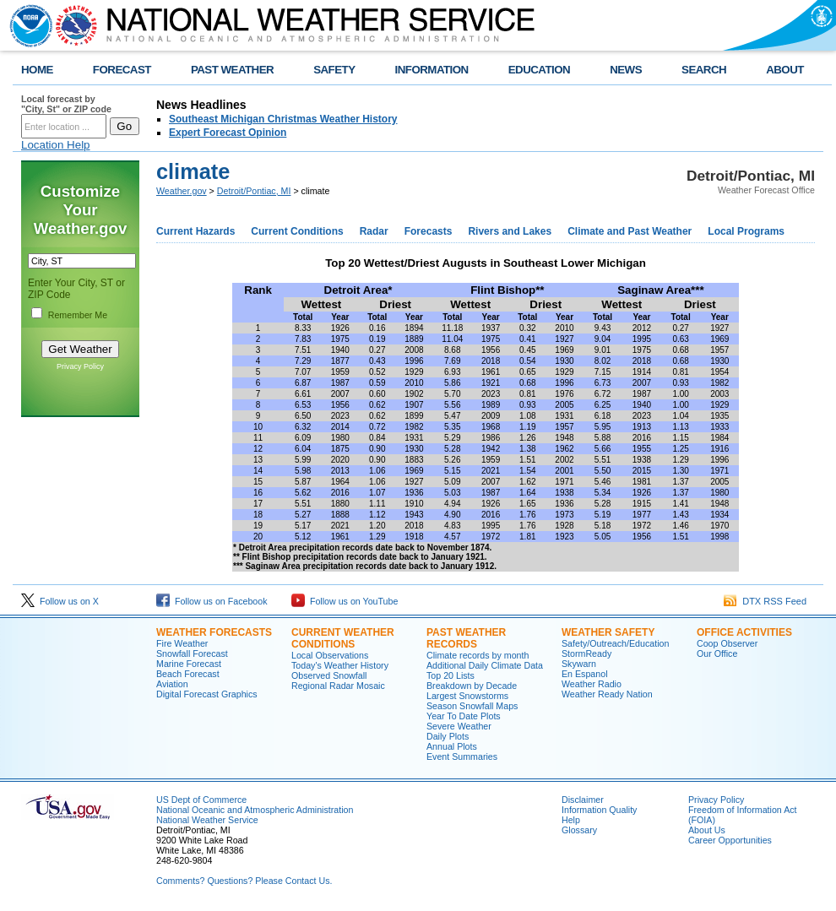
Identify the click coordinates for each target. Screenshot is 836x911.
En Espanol (585, 674)
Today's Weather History (339, 665)
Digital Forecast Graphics (207, 694)
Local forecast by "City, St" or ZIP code (66, 104)
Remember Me (77, 315)
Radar (374, 231)
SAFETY (334, 69)
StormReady (586, 653)
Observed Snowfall (328, 675)
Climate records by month (477, 655)
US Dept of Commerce (201, 799)
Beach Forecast (188, 674)
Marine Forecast (188, 664)
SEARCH (703, 69)
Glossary (579, 830)
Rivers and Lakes (509, 231)
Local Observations (329, 655)
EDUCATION (539, 69)
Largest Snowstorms (467, 696)
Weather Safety (608, 632)
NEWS (626, 69)
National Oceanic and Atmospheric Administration (254, 810)
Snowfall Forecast (192, 653)
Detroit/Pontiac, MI (254, 191)
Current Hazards (195, 231)
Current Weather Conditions (342, 638)
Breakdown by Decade (471, 686)
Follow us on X (60, 601)
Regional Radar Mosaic (338, 686)
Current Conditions (297, 231)
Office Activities (744, 632)
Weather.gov (181, 191)
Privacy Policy (80, 366)
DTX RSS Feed (765, 601)
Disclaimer (583, 799)
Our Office (717, 653)
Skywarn (579, 664)
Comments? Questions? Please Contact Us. (244, 881)
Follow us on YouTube (344, 601)
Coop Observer (727, 643)
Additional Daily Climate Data (484, 665)
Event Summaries (461, 756)
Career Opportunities (730, 840)
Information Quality (599, 810)
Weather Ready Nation (607, 694)
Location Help (55, 144)
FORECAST (122, 69)
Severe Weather (458, 726)
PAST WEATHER (232, 69)
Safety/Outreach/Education (615, 643)
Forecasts (428, 231)
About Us (706, 830)
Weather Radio (592, 684)
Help (571, 820)
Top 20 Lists (450, 675)
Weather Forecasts (214, 632)
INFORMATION (432, 69)
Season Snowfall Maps (472, 706)
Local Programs (746, 231)
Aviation (172, 684)
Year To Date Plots (463, 716)
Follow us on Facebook (212, 601)
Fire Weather (182, 643)
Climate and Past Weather (629, 231)
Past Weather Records (466, 638)
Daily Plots (447, 736)
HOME (37, 69)
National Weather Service (207, 820)
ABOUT (785, 69)
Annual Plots (451, 746)
